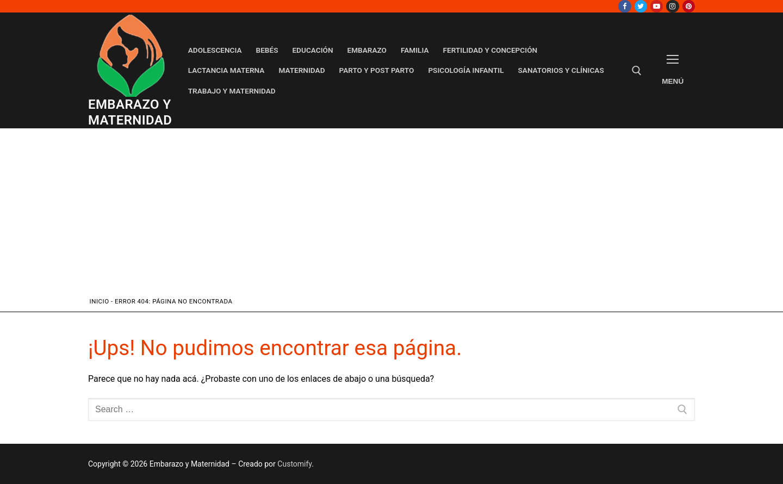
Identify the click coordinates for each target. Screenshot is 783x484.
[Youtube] (656, 6)
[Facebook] (624, 6)
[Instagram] (672, 6)
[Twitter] (641, 6)
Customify (294, 464)
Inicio (99, 301)
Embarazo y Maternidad (130, 112)
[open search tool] (637, 71)
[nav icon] (672, 70)
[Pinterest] (688, 6)
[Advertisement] (392, 215)
